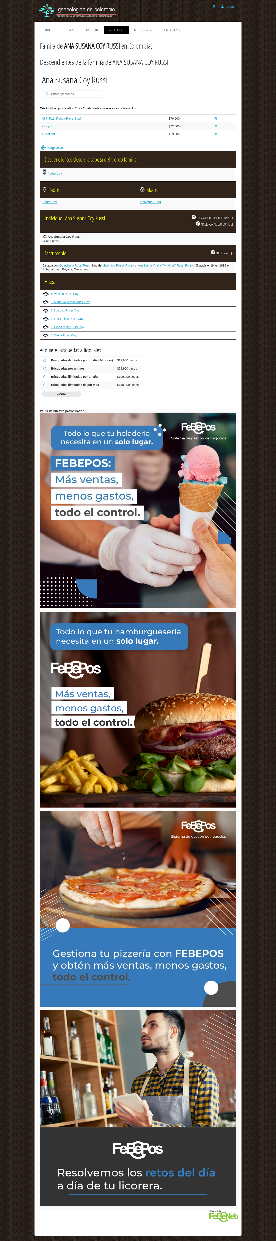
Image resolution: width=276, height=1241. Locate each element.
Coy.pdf (47, 126)
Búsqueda (92, 30)
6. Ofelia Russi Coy (64, 335)
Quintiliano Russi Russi (75, 265)
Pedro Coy (55, 173)
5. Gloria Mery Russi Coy (67, 327)
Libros (69, 30)
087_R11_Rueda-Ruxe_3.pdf (62, 118)
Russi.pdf (48, 134)
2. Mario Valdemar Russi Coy (70, 302)
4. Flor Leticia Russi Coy (67, 319)
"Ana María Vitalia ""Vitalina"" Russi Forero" (166, 265)
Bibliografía (143, 30)
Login (230, 6)
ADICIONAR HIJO (222, 252)
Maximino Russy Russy (118, 265)
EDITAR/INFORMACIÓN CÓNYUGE (213, 217)
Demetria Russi (150, 202)
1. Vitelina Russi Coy (64, 294)
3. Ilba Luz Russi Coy (65, 310)
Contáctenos (172, 30)
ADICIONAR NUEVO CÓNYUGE (215, 224)
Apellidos (116, 30)
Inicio (49, 30)
